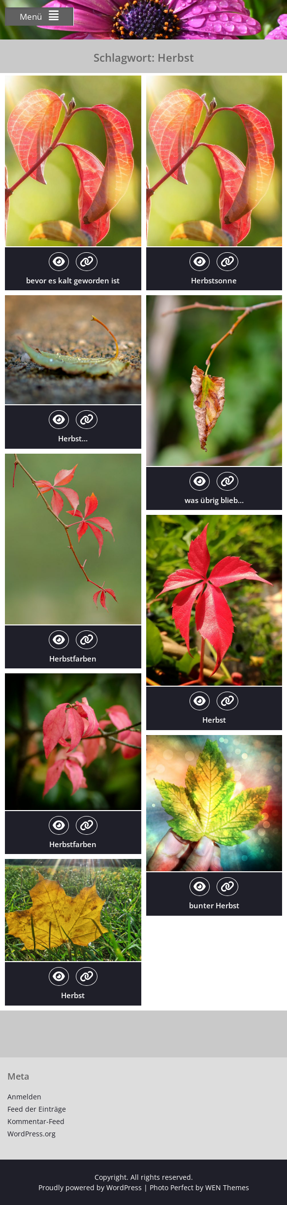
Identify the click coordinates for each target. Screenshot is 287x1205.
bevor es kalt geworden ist (73, 280)
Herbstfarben (72, 658)
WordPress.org (31, 1133)
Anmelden (24, 1096)
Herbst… (73, 438)
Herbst (214, 720)
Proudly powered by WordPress (90, 1187)
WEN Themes (227, 1187)
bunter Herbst (214, 905)
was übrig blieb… (214, 500)
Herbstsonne (214, 280)
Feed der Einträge (36, 1109)
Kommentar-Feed (35, 1121)
